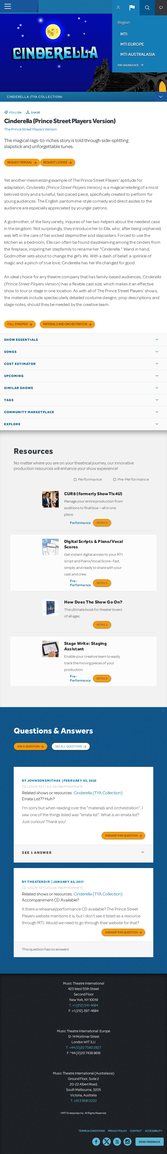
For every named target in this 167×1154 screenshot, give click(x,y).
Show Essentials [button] (21, 340)
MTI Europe (132, 44)
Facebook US (96, 1142)
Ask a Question (28, 746)
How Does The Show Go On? (93, 602)
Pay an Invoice (128, 65)
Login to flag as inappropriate (55, 786)
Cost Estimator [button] (20, 364)
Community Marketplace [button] (29, 412)
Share (36, 112)
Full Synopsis (17, 324)
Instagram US (127, 1142)
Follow (15, 112)
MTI (123, 34)
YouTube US (117, 1142)
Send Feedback (149, 1141)
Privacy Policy (117, 1130)
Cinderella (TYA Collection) (98, 793)
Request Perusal (19, 162)
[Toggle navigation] (6, 6)
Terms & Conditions (91, 1130)
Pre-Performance (133, 479)
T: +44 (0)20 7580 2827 (83, 1047)
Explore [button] (12, 424)
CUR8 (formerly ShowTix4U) (93, 493)
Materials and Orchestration (65, 324)
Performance (90, 479)
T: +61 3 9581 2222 (83, 1101)
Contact (136, 1130)
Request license (55, 162)
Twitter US (107, 1142)
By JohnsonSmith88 (41, 780)
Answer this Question (121, 835)
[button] (132, 7)
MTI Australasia (137, 54)
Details (102, 522)
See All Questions (68, 746)
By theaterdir (36, 882)
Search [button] (147, 7)
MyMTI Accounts (118, 7)
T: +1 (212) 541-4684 (83, 1005)
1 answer (37, 852)
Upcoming (14, 376)
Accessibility (153, 1130)
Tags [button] (9, 400)
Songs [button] (10, 352)
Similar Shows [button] (18, 388)
